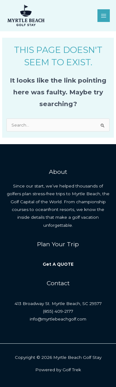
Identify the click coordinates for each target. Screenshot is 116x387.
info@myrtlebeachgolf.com (58, 318)
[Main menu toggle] (103, 15)
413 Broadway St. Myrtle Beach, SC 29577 (58, 303)
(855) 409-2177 (58, 311)
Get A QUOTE (58, 264)
